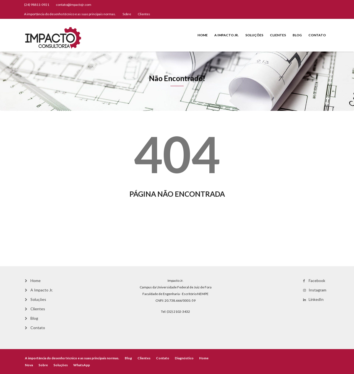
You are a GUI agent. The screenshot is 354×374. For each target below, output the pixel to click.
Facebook (317, 280)
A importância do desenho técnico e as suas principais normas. (70, 14)
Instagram (317, 290)
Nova (29, 365)
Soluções (254, 35)
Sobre (127, 14)
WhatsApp (81, 365)
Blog (297, 35)
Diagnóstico (184, 358)
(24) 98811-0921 (36, 4)
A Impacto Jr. (226, 35)
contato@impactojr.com (73, 4)
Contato (317, 35)
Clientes (144, 14)
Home (202, 35)
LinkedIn (316, 299)
